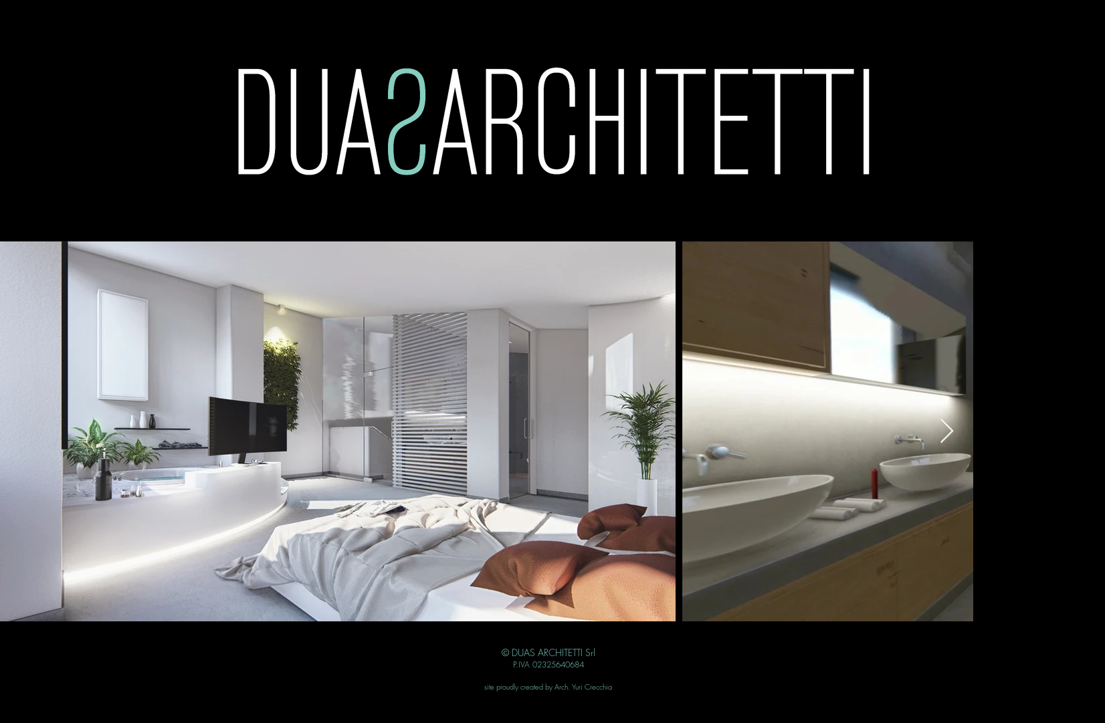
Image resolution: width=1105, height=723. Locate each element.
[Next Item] (947, 432)
